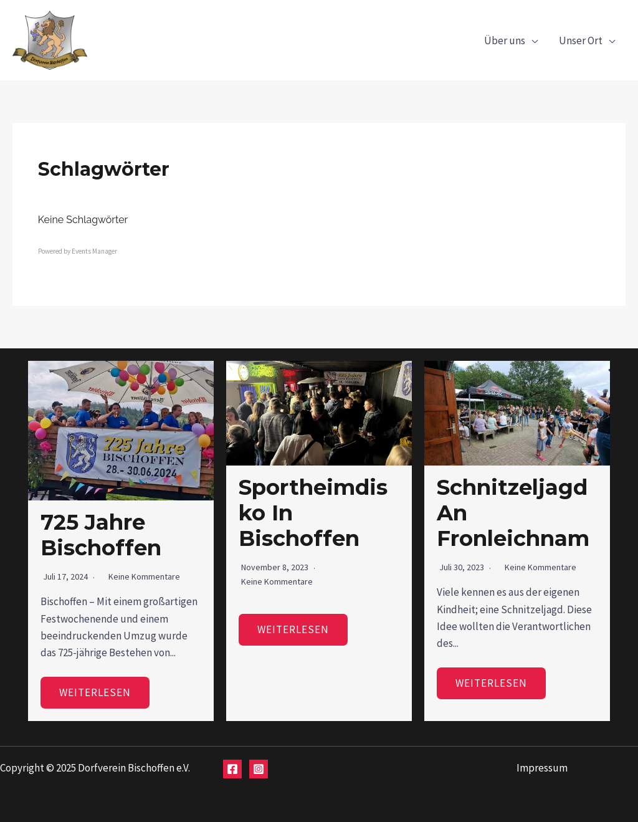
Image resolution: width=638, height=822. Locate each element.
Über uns (504, 40)
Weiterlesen (95, 692)
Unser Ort (580, 40)
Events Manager (94, 251)
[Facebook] (232, 769)
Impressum (542, 768)
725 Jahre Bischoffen (100, 535)
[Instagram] (258, 769)
